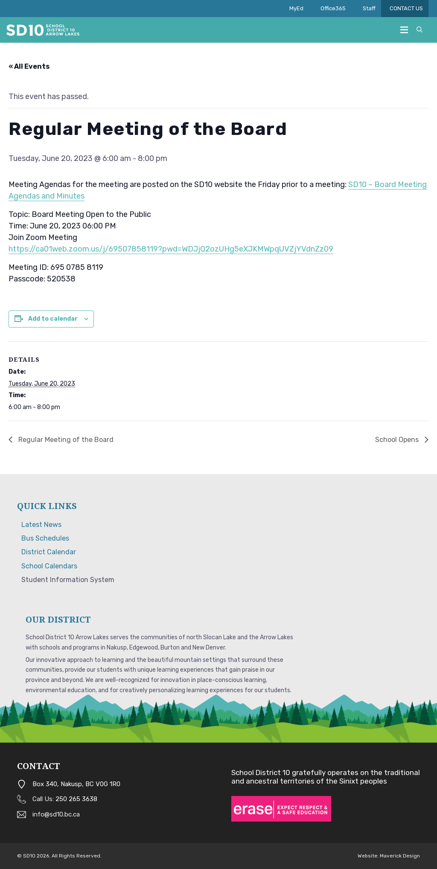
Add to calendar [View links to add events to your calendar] (53, 318)
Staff (372, 8)
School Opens (397, 440)
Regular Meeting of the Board (65, 440)
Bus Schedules (45, 538)
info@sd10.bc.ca (56, 814)
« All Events (29, 66)
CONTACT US (409, 8)
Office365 (333, 8)
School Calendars (49, 566)
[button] (419, 30)
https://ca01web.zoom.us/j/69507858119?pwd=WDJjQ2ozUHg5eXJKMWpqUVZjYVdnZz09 (171, 249)
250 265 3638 (76, 799)
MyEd (296, 8)
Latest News (41, 525)
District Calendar (48, 552)
